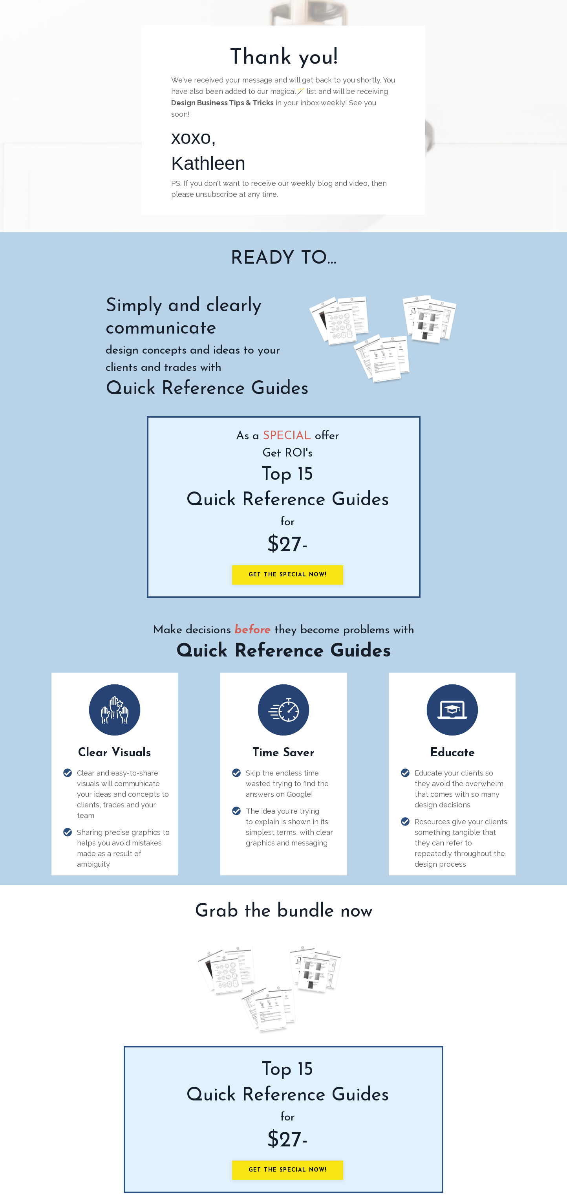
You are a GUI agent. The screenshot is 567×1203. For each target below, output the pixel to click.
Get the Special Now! (288, 575)
